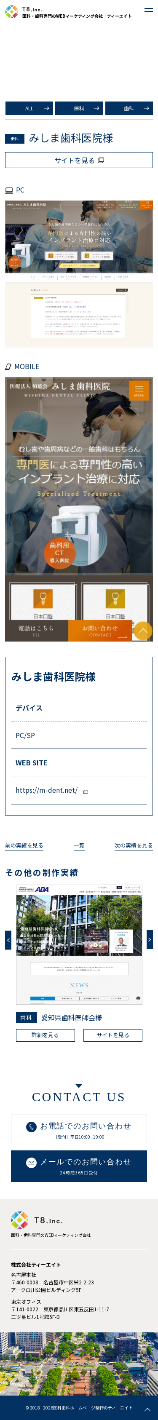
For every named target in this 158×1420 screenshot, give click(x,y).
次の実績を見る (134, 845)
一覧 (79, 845)
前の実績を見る (24, 845)
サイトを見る (112, 1035)
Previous (8, 940)
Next (150, 939)
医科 (79, 108)
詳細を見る (45, 1035)
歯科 (129, 108)
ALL (29, 108)
